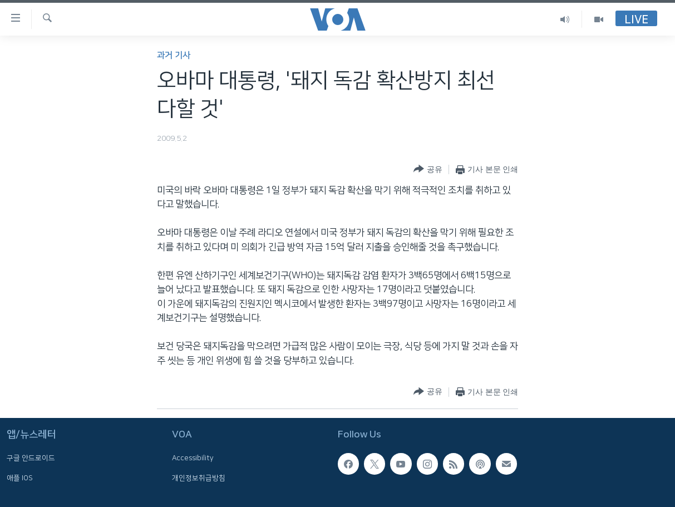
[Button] (427, 169)
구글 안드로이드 (31, 458)
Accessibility (193, 458)
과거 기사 (173, 55)
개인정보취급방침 (198, 477)
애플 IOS (20, 477)
